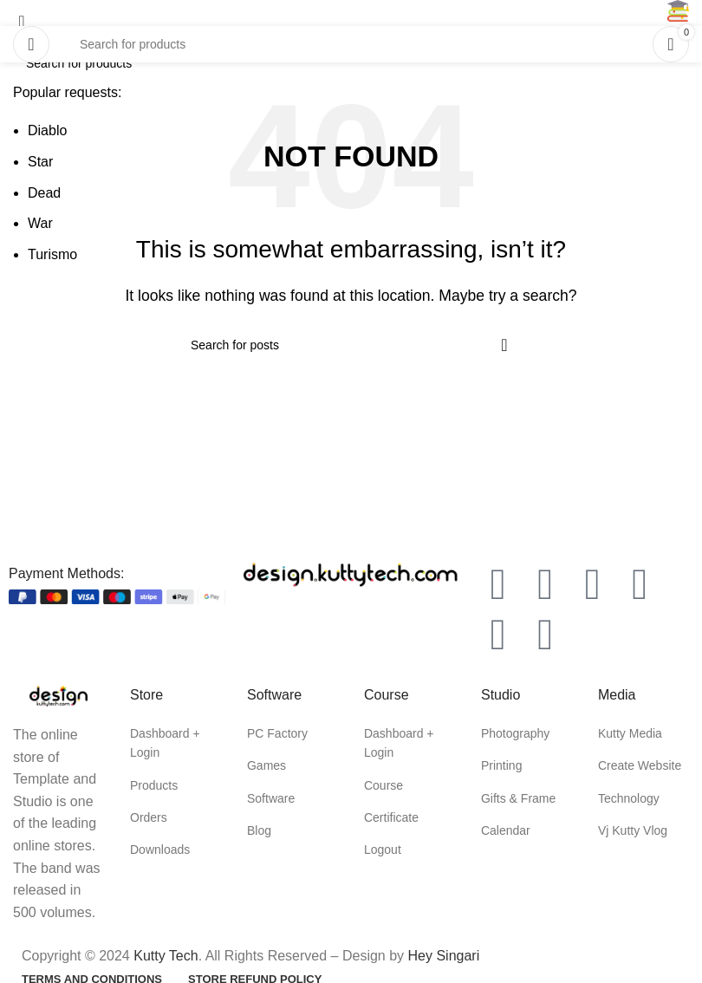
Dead (44, 193)
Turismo (52, 254)
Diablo (47, 130)
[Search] (351, 44)
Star (40, 161)
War (40, 223)
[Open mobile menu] (31, 44)
